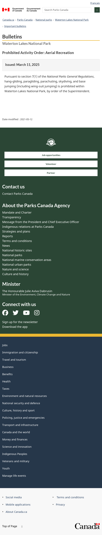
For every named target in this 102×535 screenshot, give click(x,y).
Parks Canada (25, 19)
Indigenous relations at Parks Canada (28, 227)
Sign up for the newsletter (20, 322)
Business (8, 367)
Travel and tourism (14, 359)
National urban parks (16, 265)
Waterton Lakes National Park (72, 19)
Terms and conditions (17, 241)
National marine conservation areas (26, 260)
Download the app (15, 327)
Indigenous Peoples (14, 454)
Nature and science (15, 269)
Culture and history (15, 274)
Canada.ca (8, 19)
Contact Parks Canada (17, 194)
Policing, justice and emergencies (23, 417)
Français (95, 3)
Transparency (11, 217)
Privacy (60, 504)
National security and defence (21, 403)
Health (6, 381)
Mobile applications (18, 504)
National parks (44, 19)
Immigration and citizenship (20, 352)
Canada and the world (16, 432)
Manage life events (14, 475)
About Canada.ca (16, 512)
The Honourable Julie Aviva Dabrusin (36, 292)
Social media (14, 497)
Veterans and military (15, 461)
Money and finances (15, 439)
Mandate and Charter (17, 212)
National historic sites (17, 250)
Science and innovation (17, 446)
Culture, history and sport (18, 410)
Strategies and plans (16, 231)
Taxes (5, 388)
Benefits (7, 374)
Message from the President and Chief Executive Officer (40, 222)
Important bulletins (15, 26)
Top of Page (12, 526)
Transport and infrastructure (20, 425)
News (6, 246)
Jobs (5, 345)
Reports (7, 236)
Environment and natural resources (24, 396)
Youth (6, 468)
